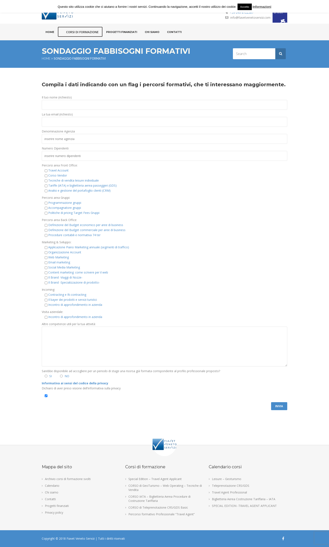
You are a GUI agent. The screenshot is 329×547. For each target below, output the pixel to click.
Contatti (174, 32)
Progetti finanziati (121, 32)
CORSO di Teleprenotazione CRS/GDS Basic (158, 507)
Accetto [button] (244, 6)
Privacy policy (54, 512)
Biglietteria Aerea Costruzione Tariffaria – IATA (243, 499)
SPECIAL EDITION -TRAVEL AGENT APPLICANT (244, 506)
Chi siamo (152, 32)
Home (50, 32)
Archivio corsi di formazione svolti (68, 479)
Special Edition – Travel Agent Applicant (155, 479)
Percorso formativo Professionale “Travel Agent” (161, 514)
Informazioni (262, 6)
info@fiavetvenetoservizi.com (250, 18)
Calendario (52, 486)
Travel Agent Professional (229, 492)
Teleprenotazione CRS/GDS (230, 486)
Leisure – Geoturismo (226, 479)
